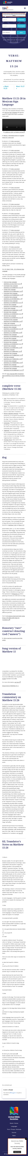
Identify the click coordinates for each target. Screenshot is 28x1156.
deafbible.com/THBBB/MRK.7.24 (13, 359)
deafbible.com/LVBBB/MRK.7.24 (13, 332)
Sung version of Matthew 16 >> (10, 685)
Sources (14, 1132)
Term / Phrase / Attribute (14, 1129)
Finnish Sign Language (9, 308)
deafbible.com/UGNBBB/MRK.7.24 (13, 366)
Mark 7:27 (21, 525)
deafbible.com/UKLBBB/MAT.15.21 (14, 370)
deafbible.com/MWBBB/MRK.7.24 (13, 336)
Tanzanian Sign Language (10, 353)
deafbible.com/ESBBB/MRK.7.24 (13, 347)
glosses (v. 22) (11, 150)
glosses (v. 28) (11, 247)
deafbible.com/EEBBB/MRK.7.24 (13, 306)
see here (17, 682)
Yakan (5, 406)
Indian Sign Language (9, 323)
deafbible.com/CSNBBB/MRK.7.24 (13, 295)
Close (26, 1139)
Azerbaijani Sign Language (11, 285)
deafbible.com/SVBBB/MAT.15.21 (13, 302)
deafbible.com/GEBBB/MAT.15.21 (13, 314)
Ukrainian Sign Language (10, 368)
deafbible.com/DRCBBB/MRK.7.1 (13, 299)
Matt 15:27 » (20, 87)
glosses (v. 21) (11, 141)
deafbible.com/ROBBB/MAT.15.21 (13, 344)
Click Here (17, 1152)
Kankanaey (7, 423)
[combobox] (9, 32)
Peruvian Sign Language (10, 338)
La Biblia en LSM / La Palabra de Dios (14, 132)
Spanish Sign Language (10, 345)
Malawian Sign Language (10, 334)
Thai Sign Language (9, 357)
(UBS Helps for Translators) (13, 617)
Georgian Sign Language (10, 312)
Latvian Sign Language (9, 330)
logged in (13, 1092)
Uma (5, 398)
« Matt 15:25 (6, 87)
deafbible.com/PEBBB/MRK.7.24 (13, 340)
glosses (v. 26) (11, 213)
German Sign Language (10, 315)
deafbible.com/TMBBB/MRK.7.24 (13, 362)
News (14, 1135)
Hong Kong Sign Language (11, 319)
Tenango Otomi (8, 439)
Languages (14, 1126)
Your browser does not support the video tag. (14, 125)
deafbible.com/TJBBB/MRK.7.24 (13, 351)
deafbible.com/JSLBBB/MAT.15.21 (13, 329)
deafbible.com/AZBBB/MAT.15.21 (13, 287)
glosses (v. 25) (11, 204)
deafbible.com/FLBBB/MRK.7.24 (13, 310)
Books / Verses (14, 1123)
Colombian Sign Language (10, 293)
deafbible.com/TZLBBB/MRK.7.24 (13, 355)
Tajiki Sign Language (9, 349)
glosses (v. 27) (11, 230)
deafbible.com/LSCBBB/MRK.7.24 (13, 291)
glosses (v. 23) (11, 169)
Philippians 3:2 (15, 594)
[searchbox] (9, 32)
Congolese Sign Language (10, 297)
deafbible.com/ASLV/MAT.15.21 (13, 284)
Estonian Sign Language (10, 304)
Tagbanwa (6, 430)
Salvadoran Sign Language (10, 300)
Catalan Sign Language (10, 289)
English (4, 678)
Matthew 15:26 (12, 525)
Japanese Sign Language (10, 327)
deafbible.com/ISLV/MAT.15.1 (12, 325)
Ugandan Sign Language (10, 364)
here (21, 833)
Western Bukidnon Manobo (11, 413)
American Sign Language (10, 282)
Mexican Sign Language (11, 112)
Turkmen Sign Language (10, 361)
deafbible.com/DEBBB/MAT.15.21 (13, 317)
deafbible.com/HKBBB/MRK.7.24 (13, 321)
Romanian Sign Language (10, 342)
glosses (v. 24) (11, 187)
